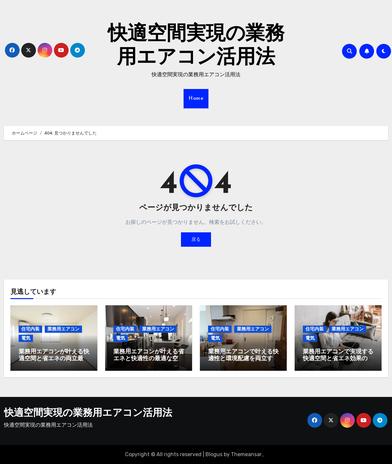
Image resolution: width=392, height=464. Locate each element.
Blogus (213, 454)
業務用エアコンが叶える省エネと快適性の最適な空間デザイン (148, 359)
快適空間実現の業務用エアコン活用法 (88, 413)
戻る (196, 239)
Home (196, 98)
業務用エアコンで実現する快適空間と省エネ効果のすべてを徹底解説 (338, 359)
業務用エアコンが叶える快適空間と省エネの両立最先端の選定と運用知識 (54, 359)
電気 (25, 338)
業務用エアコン (63, 329)
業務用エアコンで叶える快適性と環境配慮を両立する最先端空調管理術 (243, 359)
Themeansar (246, 454)
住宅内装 (30, 329)
